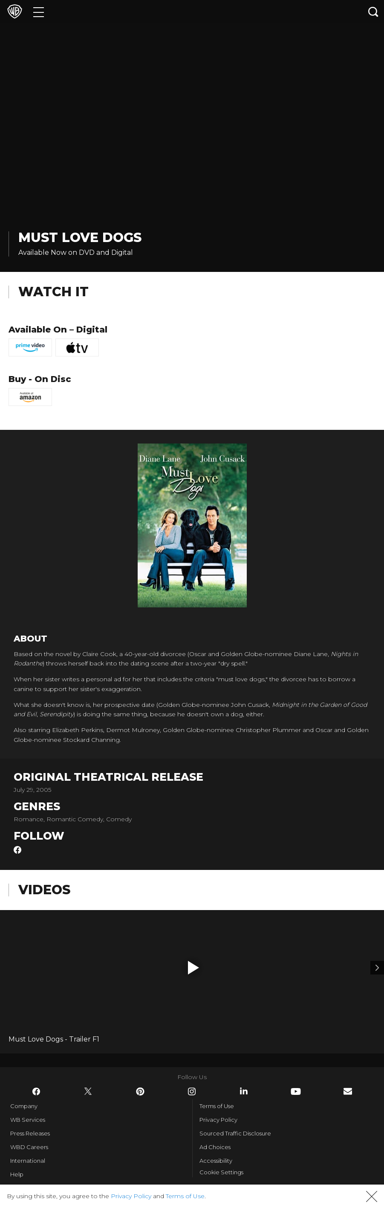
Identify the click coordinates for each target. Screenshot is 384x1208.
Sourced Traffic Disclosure (235, 1133)
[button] (193, 968)
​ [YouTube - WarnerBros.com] (296, 1091)
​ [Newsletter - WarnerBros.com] (348, 1091)
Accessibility (215, 1160)
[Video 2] (377, 968)
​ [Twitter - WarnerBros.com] (88, 1091)
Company (24, 1106)
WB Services (27, 1119)
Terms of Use (216, 1106)
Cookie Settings (221, 1172)
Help (16, 1174)
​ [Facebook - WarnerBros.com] (36, 1091)
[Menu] (38, 11)
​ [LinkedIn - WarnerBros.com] (244, 1091)
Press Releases (30, 1133)
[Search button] (373, 11)
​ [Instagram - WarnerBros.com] (192, 1091)
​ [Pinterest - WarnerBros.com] (140, 1091)
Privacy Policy (218, 1119)
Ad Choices (215, 1147)
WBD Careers (29, 1147)
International (27, 1160)
